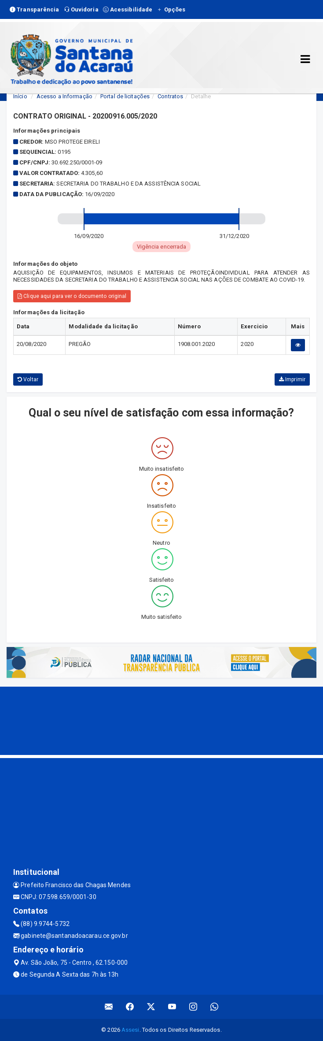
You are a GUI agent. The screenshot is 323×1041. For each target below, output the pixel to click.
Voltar (28, 379)
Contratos (170, 96)
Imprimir (292, 379)
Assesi (130, 1029)
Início (20, 96)
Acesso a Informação (64, 96)
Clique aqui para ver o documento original (72, 296)
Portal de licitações (125, 96)
